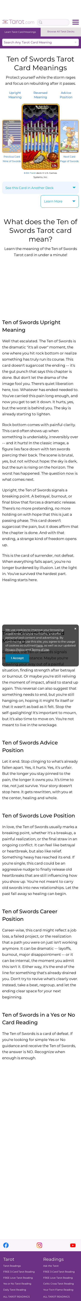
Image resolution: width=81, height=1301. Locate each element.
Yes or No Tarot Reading (17, 1283)
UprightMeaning (15, 95)
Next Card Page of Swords (69, 156)
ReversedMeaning (40, 95)
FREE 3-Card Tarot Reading (19, 1271)
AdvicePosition (66, 95)
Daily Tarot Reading (14, 1289)
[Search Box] (53, 22)
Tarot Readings (12, 1265)
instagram (39, 1245)
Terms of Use (40, 649)
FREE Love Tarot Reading (18, 1277)
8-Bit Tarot (30, 173)
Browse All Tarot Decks (60, 31)
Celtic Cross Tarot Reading (58, 1283)
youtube (73, 1245)
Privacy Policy (15, 649)
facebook (6, 1245)
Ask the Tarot (51, 1265)
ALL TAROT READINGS (16, 1296)
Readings (53, 1259)
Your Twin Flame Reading (58, 1289)
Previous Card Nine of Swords (11, 156)
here (39, 645)
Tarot (8, 1259)
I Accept (17, 658)
